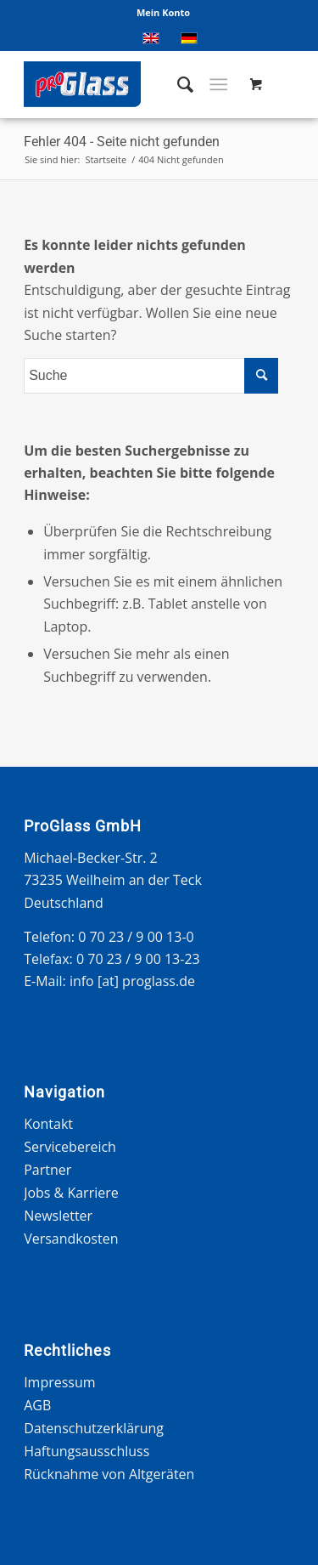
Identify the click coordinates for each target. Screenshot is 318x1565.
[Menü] (218, 84)
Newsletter (58, 1215)
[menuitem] (163, 13)
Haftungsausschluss (86, 1451)
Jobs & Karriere (71, 1192)
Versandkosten (71, 1238)
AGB (37, 1405)
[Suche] (176, 84)
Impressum (59, 1382)
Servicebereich (70, 1146)
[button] (30, 1534)
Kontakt (48, 1123)
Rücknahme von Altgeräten (109, 1474)
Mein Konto (163, 12)
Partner (47, 1169)
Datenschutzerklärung (94, 1428)
